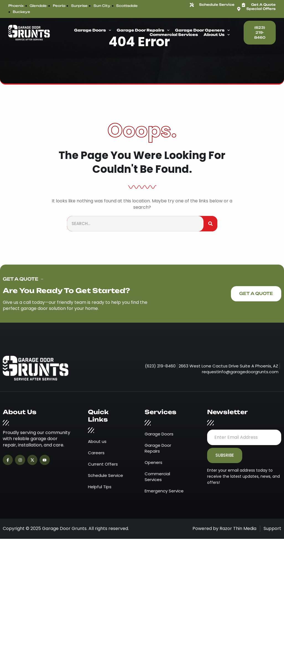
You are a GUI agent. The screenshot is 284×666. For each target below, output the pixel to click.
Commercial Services (174, 35)
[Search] (210, 224)
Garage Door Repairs (143, 30)
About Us (217, 35)
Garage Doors (92, 30)
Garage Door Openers (202, 30)
